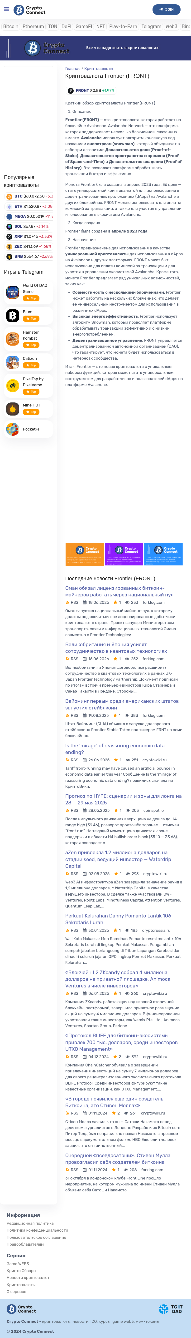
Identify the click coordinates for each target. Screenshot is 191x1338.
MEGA (20, 216)
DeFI (66, 26)
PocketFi (31, 429)
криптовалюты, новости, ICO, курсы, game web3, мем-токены (100, 1321)
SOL (18, 226)
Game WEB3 (18, 1263)
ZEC (18, 246)
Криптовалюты (98, 68)
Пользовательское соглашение (36, 1237)
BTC (18, 196)
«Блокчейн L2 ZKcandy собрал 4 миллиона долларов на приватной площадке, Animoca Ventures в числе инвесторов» (118, 979)
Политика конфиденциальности (37, 1230)
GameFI (84, 26)
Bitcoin (10, 26)
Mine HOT (31, 405)
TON (52, 26)
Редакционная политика (30, 1223)
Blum (27, 311)
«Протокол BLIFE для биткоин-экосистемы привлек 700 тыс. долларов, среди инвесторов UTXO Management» (121, 1042)
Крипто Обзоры (21, 1270)
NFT (100, 26)
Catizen (30, 358)
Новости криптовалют (28, 1277)
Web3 (171, 26)
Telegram (151, 26)
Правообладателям (25, 1244)
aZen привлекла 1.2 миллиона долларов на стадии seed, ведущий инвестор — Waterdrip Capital (118, 859)
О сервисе (16, 1291)
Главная (73, 68)
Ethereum (33, 26)
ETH (18, 206)
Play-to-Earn (123, 26)
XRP (18, 236)
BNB (18, 256)
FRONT (82, 90)
